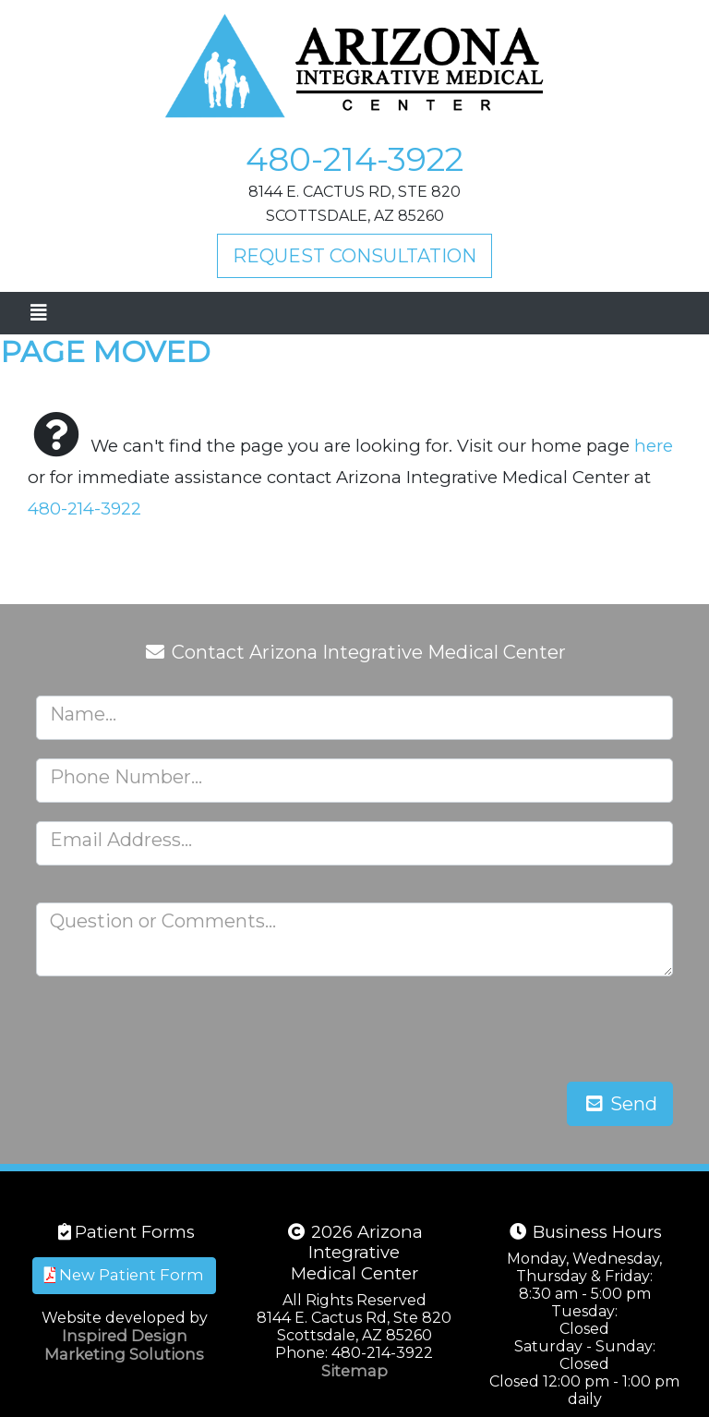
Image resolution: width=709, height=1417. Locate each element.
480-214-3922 (354, 159)
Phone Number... (126, 777)
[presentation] (532, 1031)
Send (620, 1104)
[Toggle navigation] (38, 313)
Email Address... (121, 840)
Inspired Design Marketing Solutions (124, 1344)
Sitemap (354, 1371)
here (653, 445)
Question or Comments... (163, 921)
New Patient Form (124, 1275)
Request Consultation (354, 256)
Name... (83, 714)
